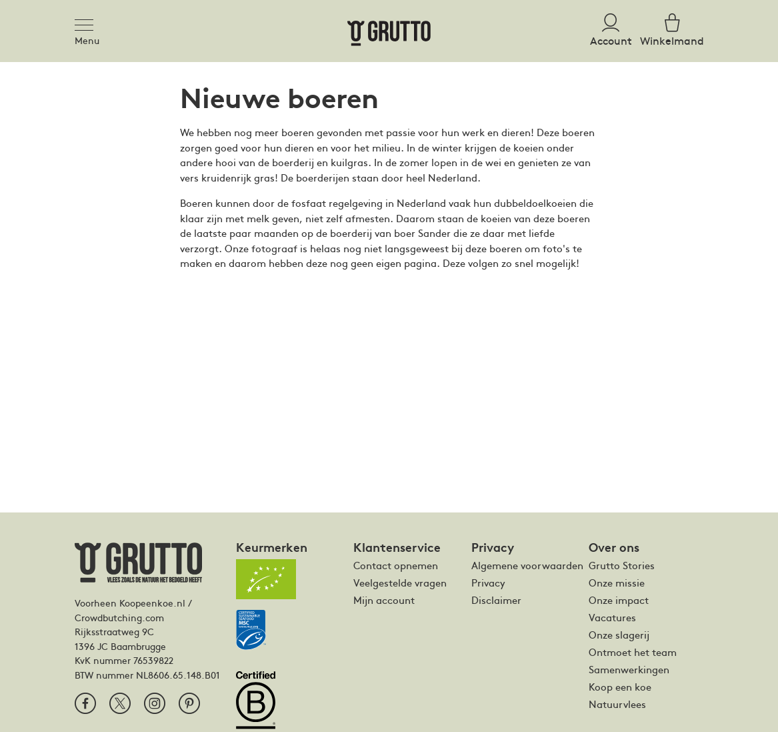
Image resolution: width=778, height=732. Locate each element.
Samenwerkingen (629, 669)
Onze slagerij (619, 635)
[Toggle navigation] (88, 23)
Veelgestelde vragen (400, 583)
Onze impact (619, 600)
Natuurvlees (617, 704)
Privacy (488, 583)
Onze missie (617, 583)
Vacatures (612, 617)
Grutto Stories (622, 565)
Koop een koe (620, 687)
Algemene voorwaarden (527, 565)
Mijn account (384, 600)
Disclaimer (496, 600)
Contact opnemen (395, 565)
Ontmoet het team (633, 652)
